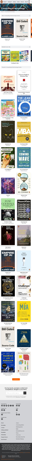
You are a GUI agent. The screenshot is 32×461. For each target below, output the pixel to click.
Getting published (4, 429)
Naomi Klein (24, 223)
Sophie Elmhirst (8, 375)
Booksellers (3, 425)
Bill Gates (22, 40)
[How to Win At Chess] (8, 83)
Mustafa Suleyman (24, 170)
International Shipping (20, 438)
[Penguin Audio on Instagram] (2, 419)
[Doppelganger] (24, 210)
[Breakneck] (24, 235)
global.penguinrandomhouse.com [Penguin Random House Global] (7, 459)
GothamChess (10, 93)
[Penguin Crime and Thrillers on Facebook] (2, 414)
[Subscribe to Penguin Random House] (24, 393)
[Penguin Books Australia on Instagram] (4, 405)
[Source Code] (22, 28)
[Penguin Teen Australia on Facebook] (2, 410)
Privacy (17, 432)
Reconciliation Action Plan (20, 436)
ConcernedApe (6, 120)
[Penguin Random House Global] (4, 456)
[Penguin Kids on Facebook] (17, 405)
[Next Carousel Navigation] (29, 15)
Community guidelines (20, 424)
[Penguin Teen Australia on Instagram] (4, 410)
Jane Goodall (4, 223)
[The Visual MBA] (24, 311)
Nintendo (24, 350)
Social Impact (4, 439)
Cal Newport (24, 273)
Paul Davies (8, 145)
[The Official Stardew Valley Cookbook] (8, 108)
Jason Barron (24, 324)
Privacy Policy (23, 397)
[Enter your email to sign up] (14, 393)
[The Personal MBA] (24, 132)
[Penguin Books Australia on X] (6, 405)
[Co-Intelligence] (8, 157)
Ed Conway (24, 196)
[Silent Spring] (8, 235)
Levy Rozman (5, 93)
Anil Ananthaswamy (23, 375)
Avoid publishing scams (20, 430)
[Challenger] (24, 286)
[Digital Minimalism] (24, 260)
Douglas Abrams (11, 223)
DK (8, 196)
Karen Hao (7, 40)
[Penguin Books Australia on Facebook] (2, 405)
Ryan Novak (11, 120)
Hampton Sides (8, 324)
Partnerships (3, 434)
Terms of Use (18, 397)
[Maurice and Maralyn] (8, 362)
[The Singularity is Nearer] (8, 286)
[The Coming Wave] (24, 157)
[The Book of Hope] (8, 209)
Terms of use (18, 434)
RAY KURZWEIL (8, 299)
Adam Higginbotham (24, 299)
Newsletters (3, 432)
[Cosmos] (8, 186)
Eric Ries (24, 119)
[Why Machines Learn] (24, 362)
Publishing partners (19, 426)
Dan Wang (24, 248)
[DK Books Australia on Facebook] (17, 414)
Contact (2, 427)
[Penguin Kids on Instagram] (19, 405)
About (2, 422)
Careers (17, 422)
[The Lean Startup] (24, 106)
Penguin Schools (4, 437)
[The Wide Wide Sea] (8, 311)
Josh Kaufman (23, 145)
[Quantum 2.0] (8, 132)
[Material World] (24, 183)
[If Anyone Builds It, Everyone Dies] (24, 80)
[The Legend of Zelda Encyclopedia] (24, 338)
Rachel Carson (8, 248)
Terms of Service (27, 452)
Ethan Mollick (8, 170)
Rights (17, 428)
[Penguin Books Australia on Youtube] (8, 405)
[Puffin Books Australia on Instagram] (17, 410)
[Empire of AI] (7, 28)
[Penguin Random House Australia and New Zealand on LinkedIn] (11, 405)
